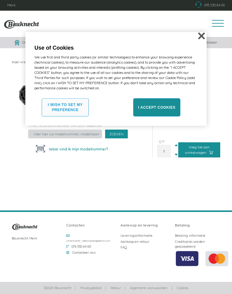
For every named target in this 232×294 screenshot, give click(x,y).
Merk (11, 5)
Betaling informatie (190, 235)
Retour (116, 288)
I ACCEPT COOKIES (157, 107)
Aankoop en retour (135, 241)
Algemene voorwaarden (149, 288)
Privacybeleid (91, 288)
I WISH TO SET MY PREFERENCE (65, 107)
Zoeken (116, 134)
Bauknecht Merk (24, 238)
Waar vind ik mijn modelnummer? (78, 149)
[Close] (201, 35)
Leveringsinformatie (137, 235)
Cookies (182, 288)
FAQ (124, 247)
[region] (116, 79)
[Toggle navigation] (216, 24)
